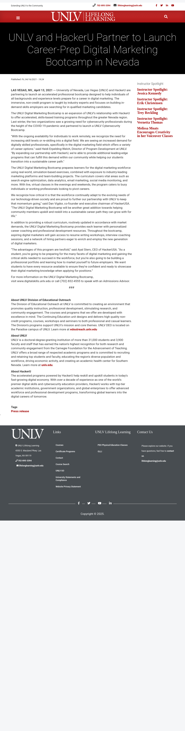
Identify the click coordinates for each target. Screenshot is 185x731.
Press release (20, 411)
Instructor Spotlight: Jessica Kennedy (152, 91)
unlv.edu (46, 365)
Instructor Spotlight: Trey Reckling (152, 111)
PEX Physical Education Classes (113, 445)
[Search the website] (166, 17)
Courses (59, 445)
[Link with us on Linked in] (166, 5)
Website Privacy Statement (68, 486)
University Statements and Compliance (68, 478)
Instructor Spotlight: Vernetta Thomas (152, 120)
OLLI (100, 451)
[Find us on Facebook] (155, 5)
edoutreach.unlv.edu (83, 329)
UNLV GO (60, 471)
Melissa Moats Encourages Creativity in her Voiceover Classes (155, 132)
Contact (59, 458)
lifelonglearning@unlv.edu (130, 5)
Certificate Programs (65, 451)
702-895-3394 (103, 5)
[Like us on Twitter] (160, 5)
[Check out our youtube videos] (171, 5)
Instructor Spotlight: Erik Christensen (152, 101)
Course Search (62, 464)
